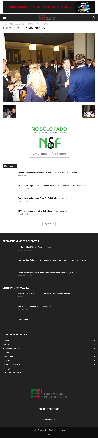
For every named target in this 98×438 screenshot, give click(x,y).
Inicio (5, 24)
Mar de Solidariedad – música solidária (34, 306)
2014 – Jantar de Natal (17, 24)
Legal (34, 430)
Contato (63, 430)
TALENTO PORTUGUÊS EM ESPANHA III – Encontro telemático (44, 294)
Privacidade (42, 430)
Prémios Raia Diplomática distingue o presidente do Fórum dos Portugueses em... (52, 185)
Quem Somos (23, 319)
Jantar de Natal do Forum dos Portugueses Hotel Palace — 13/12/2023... (48, 273)
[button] (4, 17)
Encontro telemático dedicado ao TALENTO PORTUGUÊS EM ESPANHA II (48, 173)
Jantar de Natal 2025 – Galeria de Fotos (34, 247)
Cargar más (49, 224)
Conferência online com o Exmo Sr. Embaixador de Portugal (43, 198)
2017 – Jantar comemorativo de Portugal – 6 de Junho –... (42, 211)
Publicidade (53, 430)
